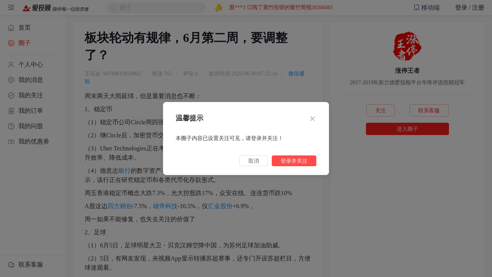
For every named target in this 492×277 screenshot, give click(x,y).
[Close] (312, 119)
